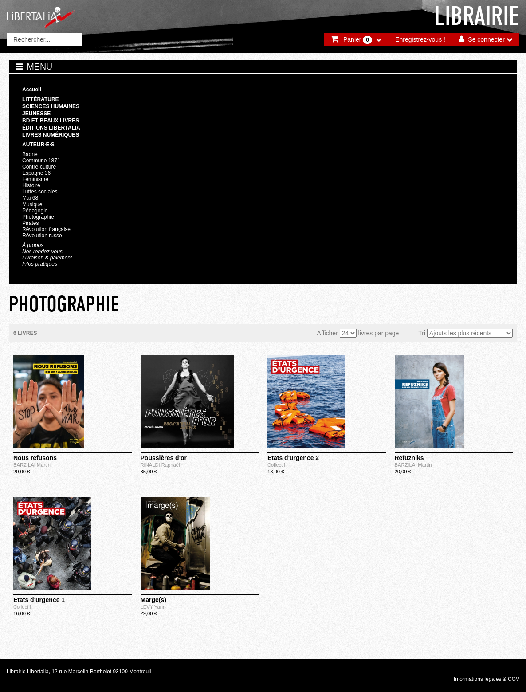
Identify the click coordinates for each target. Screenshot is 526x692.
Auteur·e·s (38, 144)
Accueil (31, 89)
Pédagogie (35, 210)
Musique (32, 204)
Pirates (30, 223)
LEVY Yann (153, 606)
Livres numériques (50, 135)
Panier (358, 40)
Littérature (40, 99)
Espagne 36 (36, 173)
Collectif (276, 465)
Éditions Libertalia (51, 127)
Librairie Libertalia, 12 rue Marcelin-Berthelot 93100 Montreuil (79, 671)
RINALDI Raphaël (160, 465)
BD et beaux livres (50, 120)
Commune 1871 (41, 160)
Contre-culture (39, 166)
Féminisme (35, 179)
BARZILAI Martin (32, 465)
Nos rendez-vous (42, 251)
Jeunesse (36, 113)
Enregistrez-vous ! (420, 39)
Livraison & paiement (47, 257)
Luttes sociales (40, 191)
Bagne (30, 154)
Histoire (31, 185)
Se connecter (486, 39)
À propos (32, 245)
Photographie (38, 217)
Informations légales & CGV (486, 679)
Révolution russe (42, 235)
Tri (421, 333)
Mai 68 (30, 198)
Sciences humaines (50, 106)
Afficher (327, 333)
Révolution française (46, 229)
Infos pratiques (39, 264)
